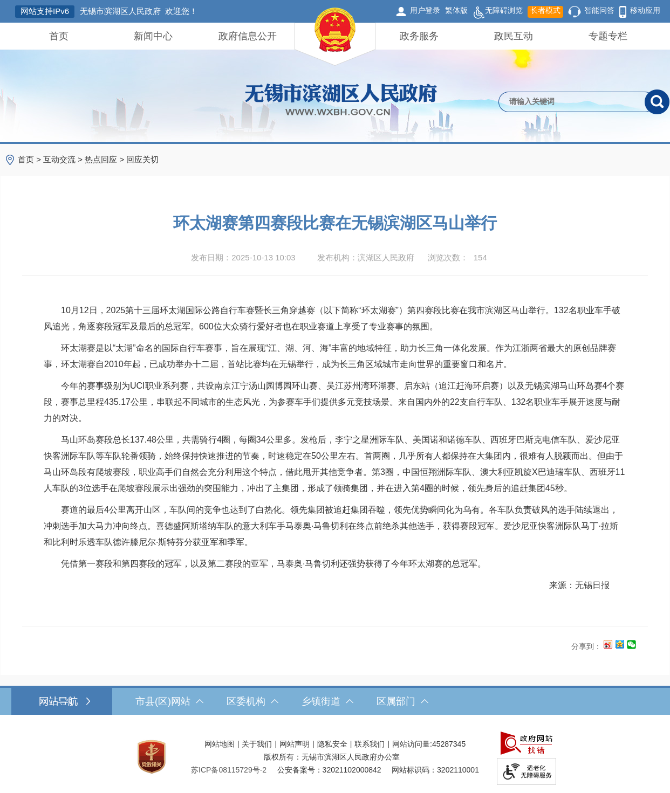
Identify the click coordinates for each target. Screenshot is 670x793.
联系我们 (369, 744)
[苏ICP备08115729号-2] (228, 770)
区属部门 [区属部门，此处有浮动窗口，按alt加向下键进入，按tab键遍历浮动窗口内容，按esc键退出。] (402, 701)
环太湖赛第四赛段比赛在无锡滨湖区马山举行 (335, 223)
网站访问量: (412, 744)
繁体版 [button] (456, 10)
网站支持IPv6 (44, 11)
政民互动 (513, 36)
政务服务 (419, 36)
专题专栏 (608, 36)
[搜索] (657, 101)
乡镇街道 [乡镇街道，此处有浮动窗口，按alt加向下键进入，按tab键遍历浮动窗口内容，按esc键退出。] (327, 701)
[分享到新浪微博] (607, 644)
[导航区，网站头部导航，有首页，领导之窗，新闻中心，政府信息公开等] (335, 36)
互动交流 (59, 159)
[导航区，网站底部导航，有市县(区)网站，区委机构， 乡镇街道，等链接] (335, 701)
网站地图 (219, 744)
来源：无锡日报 (579, 585)
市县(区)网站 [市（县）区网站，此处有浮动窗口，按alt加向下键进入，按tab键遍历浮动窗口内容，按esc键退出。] (169, 701)
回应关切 (142, 159)
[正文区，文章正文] (335, 425)
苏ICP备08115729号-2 (228, 770)
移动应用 (645, 10)
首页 (59, 36)
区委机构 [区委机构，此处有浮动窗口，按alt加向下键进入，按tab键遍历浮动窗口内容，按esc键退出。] (252, 701)
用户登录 (425, 10)
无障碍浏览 (498, 12)
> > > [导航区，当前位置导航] (88, 159)
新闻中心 (153, 36)
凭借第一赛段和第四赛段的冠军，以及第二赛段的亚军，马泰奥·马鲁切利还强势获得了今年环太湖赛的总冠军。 (265, 563)
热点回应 (101, 159)
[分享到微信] (631, 644)
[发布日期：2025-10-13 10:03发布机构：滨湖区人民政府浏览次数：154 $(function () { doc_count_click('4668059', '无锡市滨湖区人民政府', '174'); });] (335, 257)
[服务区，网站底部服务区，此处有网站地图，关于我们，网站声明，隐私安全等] (335, 756)
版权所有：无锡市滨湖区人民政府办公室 (332, 757)
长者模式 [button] (545, 10)
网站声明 (294, 744)
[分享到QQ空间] (619, 644)
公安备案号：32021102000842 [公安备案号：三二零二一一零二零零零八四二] (329, 770)
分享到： (586, 646)
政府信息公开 (247, 36)
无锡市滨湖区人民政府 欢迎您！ (138, 11)
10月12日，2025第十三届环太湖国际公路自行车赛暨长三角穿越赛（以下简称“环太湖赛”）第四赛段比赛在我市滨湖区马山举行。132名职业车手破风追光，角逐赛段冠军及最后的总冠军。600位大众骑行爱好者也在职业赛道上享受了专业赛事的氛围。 (332, 318)
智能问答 (599, 10)
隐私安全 (332, 744)
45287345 (449, 744)
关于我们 (257, 744)
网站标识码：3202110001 (435, 770)
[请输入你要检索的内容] (571, 102)
